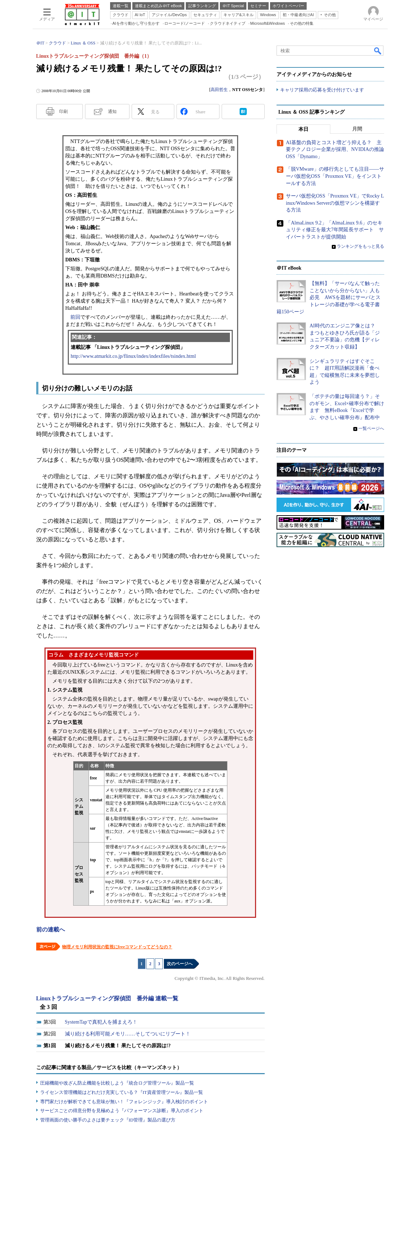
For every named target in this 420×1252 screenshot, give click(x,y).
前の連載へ (50, 929)
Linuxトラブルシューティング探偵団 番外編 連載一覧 (107, 998)
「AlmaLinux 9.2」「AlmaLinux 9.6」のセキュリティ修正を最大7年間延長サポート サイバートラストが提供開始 (335, 230)
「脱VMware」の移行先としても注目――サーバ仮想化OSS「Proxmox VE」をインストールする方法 (335, 176)
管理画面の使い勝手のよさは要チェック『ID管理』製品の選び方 (108, 1120)
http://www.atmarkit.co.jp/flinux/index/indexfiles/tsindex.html (133, 356)
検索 (378, 51)
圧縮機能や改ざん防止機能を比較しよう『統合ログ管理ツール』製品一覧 (117, 1083)
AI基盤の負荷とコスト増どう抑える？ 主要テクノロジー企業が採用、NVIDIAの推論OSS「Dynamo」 (335, 149)
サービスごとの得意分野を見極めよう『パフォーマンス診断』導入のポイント (121, 1110)
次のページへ (180, 963)
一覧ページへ (371, 428)
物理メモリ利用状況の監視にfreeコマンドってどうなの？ (117, 946)
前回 (75, 317)
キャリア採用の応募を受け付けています (322, 90)
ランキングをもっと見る (360, 246)
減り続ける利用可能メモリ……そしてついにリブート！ (127, 1034)
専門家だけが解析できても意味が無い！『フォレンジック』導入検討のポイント (124, 1101)
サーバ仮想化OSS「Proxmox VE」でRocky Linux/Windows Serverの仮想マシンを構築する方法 (335, 203)
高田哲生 (219, 89)
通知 (112, 111)
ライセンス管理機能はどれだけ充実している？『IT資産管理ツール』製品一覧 (121, 1092)
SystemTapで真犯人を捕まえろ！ (101, 1022)
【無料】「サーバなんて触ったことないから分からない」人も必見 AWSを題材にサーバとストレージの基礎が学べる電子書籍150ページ (329, 297)
